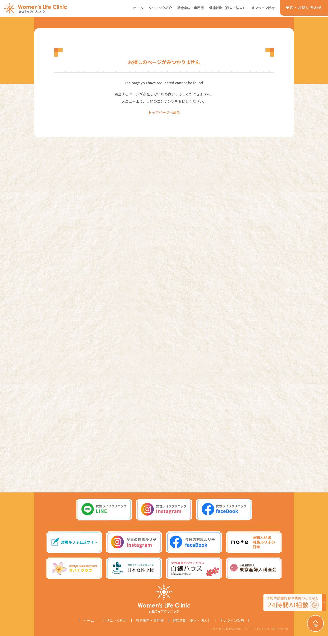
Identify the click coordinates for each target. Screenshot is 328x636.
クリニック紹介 (160, 7)
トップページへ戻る (164, 112)
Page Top (315, 623)
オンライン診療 (263, 7)
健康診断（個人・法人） (227, 7)
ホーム (138, 7)
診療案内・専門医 (190, 7)
